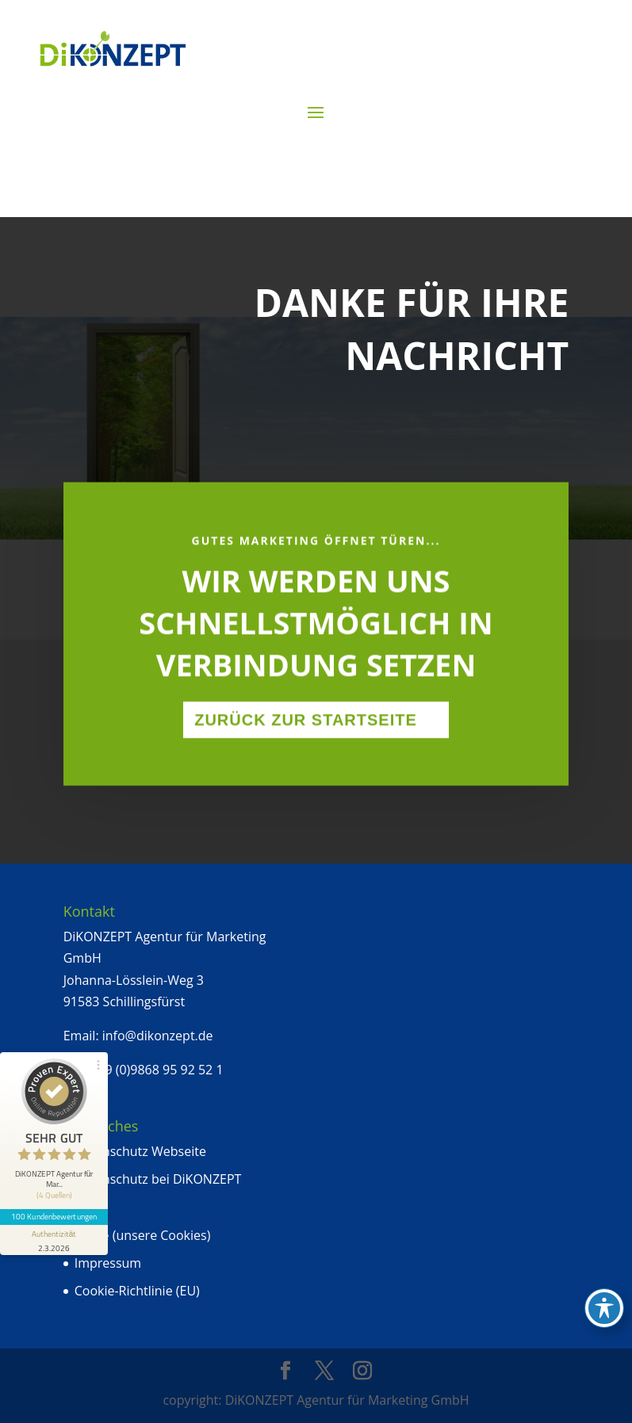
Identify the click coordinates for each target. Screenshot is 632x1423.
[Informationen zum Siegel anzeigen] (54, 1240)
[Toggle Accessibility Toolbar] (604, 1308)
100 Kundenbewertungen (54, 1216)
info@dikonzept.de (157, 1035)
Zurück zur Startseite (305, 749)
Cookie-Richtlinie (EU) (137, 1290)
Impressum (108, 1263)
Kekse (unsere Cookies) (143, 1235)
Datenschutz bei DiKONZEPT (158, 1179)
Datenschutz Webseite (140, 1151)
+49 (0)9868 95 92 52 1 (156, 1069)
